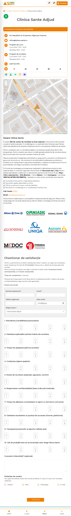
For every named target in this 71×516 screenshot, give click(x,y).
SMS (26, 485)
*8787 (9, 514)
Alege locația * (11, 308)
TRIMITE (35, 500)
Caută (62, 514)
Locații (26, 512)
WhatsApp (44, 485)
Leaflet (51, 133)
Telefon (10, 485)
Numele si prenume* (13, 291)
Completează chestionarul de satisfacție (18, 29)
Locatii (9, 11)
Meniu (44, 514)
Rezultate (62, 3)
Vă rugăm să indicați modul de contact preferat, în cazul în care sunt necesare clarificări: (33, 479)
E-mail (62, 485)
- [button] (5, 84)
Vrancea (16, 11)
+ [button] (5, 81)
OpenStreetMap (58, 133)
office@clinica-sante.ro (16, 195)
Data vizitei (41, 299)
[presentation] (20, 492)
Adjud (23, 11)
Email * (39, 291)
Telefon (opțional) (12, 299)
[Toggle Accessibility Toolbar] (6, 16)
